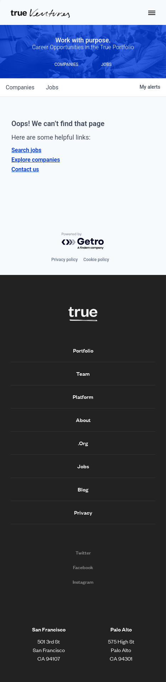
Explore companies (35, 159)
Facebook (83, 567)
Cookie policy (96, 259)
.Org (83, 443)
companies (20, 87)
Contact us (25, 169)
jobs (52, 87)
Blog (83, 489)
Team (83, 373)
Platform (83, 397)
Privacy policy (64, 259)
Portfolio (83, 350)
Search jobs (26, 150)
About (83, 420)
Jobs (83, 466)
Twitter (83, 553)
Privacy (83, 512)
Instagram (83, 582)
